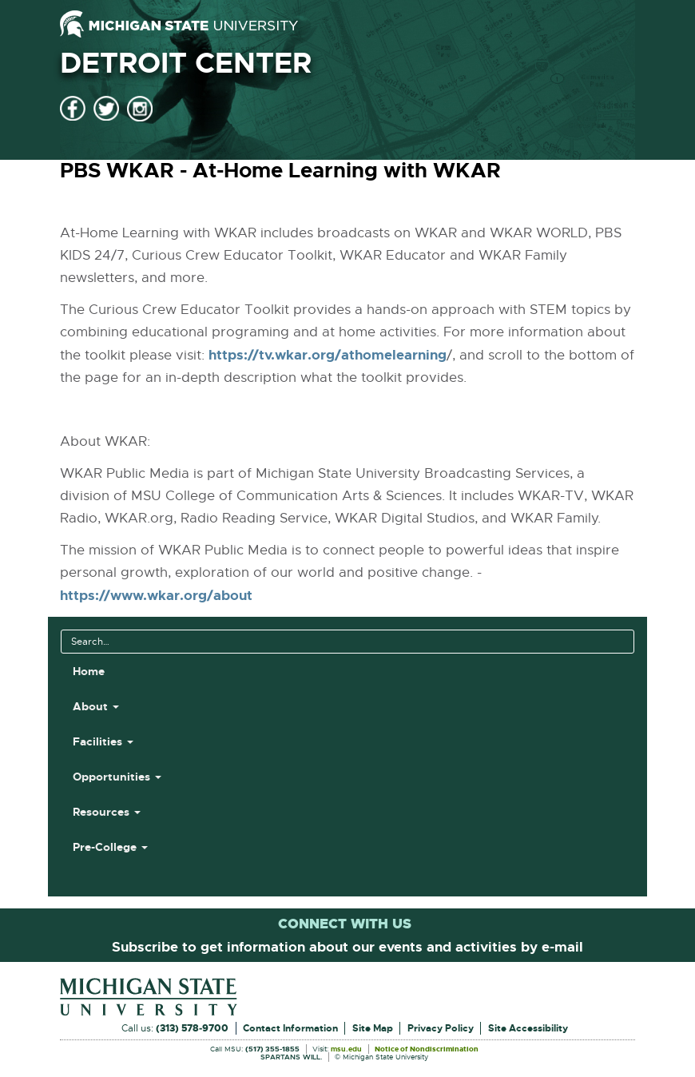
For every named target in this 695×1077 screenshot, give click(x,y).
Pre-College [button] (110, 847)
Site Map (372, 1028)
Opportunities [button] (117, 776)
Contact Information (290, 1028)
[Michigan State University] (179, 24)
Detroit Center (186, 63)
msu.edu (346, 1049)
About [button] (96, 706)
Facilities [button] (103, 741)
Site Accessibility (528, 1028)
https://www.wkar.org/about (156, 595)
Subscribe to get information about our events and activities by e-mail (347, 947)
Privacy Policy (440, 1028)
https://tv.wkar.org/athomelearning (327, 355)
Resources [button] (107, 812)
